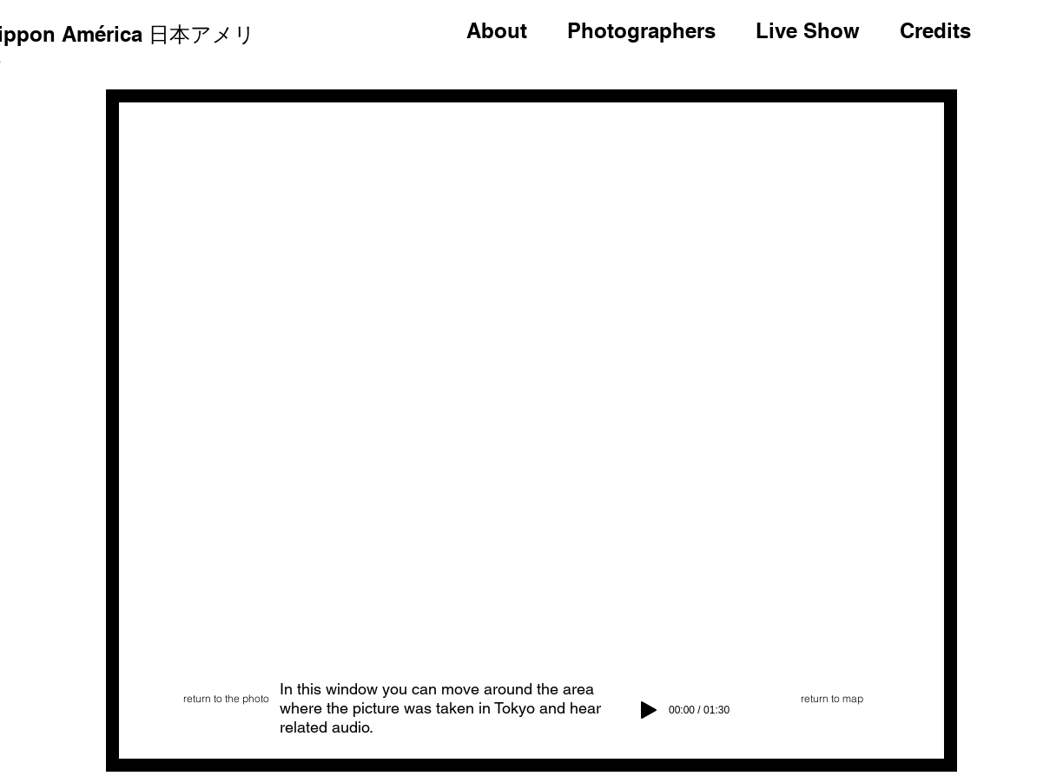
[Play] (649, 710)
